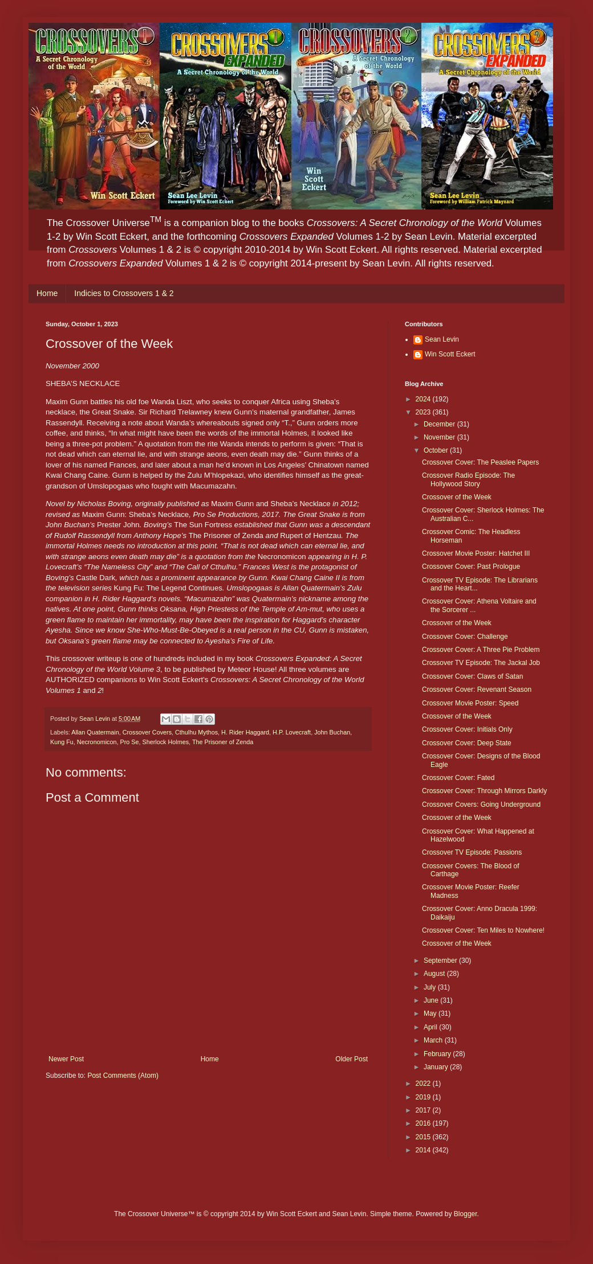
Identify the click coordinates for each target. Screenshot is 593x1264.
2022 (424, 1083)
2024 (424, 399)
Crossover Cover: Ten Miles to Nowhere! (483, 930)
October (437, 450)
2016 (424, 1123)
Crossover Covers (147, 732)
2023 (424, 412)
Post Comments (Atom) (123, 1076)
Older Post (351, 1059)
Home (47, 293)
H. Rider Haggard (245, 732)
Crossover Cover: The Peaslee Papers (480, 462)
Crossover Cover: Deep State (466, 743)
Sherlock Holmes (165, 741)
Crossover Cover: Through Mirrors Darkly (484, 791)
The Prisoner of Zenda (222, 741)
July (431, 987)
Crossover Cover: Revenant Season (476, 689)
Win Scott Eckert (450, 354)
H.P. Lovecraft (292, 732)
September (441, 961)
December (440, 424)
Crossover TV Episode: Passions (472, 852)
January (437, 1067)
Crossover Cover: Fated (458, 778)
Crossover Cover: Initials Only (467, 729)
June (432, 1000)
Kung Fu (62, 741)
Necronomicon (97, 741)
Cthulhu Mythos (196, 732)
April (431, 1027)
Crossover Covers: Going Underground (481, 805)
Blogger (465, 1214)
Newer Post (66, 1059)
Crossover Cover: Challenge (465, 637)
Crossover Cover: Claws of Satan (472, 676)
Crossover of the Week (457, 497)
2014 (424, 1150)
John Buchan (332, 732)
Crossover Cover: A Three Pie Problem (481, 650)
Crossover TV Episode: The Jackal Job (481, 663)
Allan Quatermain (95, 732)
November (440, 437)
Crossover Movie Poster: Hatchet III (476, 553)
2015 (424, 1137)
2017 (424, 1110)
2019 (424, 1097)
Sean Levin (442, 339)
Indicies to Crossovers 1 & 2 (123, 293)
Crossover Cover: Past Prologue (471, 567)
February (438, 1054)
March (434, 1040)
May (431, 1013)
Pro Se (129, 741)
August (435, 974)
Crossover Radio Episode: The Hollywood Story (468, 479)
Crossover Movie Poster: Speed (470, 703)
